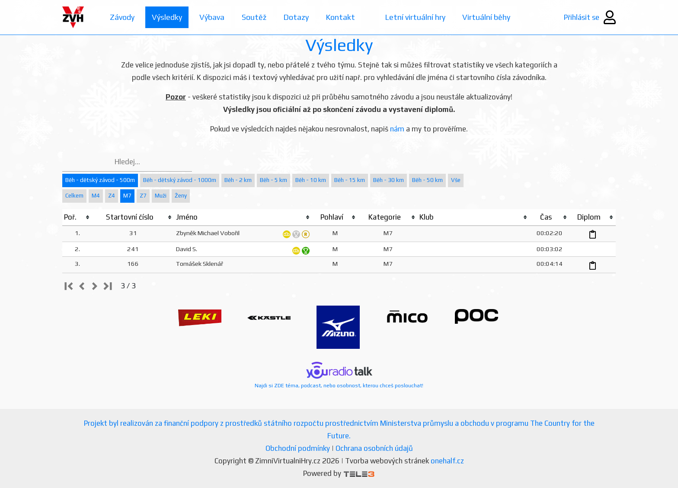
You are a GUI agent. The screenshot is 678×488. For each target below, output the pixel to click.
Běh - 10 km (310, 180)
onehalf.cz (447, 460)
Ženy (181, 195)
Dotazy (296, 17)
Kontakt (341, 17)
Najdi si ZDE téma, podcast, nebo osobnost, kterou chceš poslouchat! (339, 375)
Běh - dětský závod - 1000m (179, 180)
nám (397, 128)
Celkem (74, 195)
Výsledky (167, 17)
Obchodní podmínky (297, 448)
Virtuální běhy (488, 17)
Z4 (111, 195)
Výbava (211, 17)
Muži (160, 195)
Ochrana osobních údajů (374, 448)
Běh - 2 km (238, 180)
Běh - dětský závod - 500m (100, 180)
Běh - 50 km (427, 180)
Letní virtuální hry (416, 17)
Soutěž (254, 17)
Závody (122, 17)
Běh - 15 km (349, 180)
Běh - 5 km (273, 180)
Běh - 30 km (388, 180)
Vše (456, 180)
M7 (127, 195)
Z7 (143, 195)
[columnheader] (77, 217)
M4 (96, 195)
